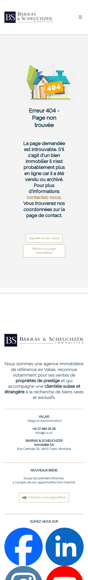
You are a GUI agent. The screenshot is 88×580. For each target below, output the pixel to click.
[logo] (28, 17)
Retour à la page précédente (44, 251)
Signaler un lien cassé (44, 238)
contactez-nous (44, 197)
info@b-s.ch (44, 433)
